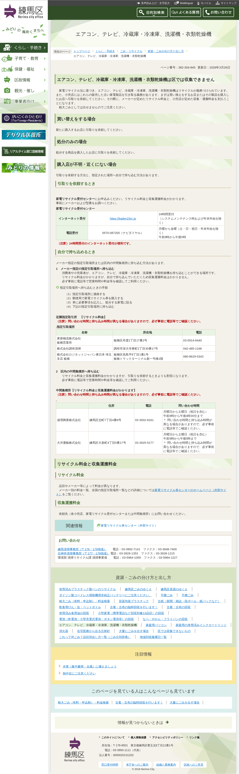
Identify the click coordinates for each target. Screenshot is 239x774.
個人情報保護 (138, 737)
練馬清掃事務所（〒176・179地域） (82, 549)
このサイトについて (113, 737)
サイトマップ (228, 3)
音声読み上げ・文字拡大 (155, 3)
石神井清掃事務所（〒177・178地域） (84, 553)
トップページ (81, 51)
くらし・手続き (105, 51)
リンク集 (194, 737)
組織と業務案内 (166, 764)
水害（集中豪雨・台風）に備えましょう (90, 666)
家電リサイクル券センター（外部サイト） (129, 525)
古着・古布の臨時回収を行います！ (139, 702)
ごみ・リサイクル (131, 51)
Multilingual (186, 3)
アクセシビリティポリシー (167, 737)
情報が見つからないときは (140, 722)
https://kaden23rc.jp (123, 218)
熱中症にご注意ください (79, 673)
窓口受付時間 (109, 764)
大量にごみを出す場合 (185, 702)
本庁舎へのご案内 (137, 764)
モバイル (206, 3)
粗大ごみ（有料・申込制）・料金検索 (83, 702)
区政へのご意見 (193, 764)
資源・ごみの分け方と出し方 (166, 51)
